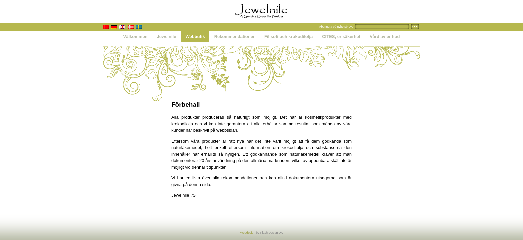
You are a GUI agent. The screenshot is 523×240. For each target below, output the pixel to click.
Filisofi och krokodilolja (288, 36)
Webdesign (247, 232)
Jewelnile (166, 36)
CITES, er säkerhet (341, 36)
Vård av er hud (385, 36)
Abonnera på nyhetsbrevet (336, 26)
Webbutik (195, 36)
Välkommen (135, 36)
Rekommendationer (234, 36)
